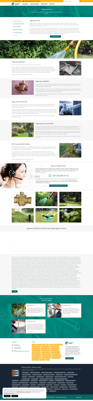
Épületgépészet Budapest (70, 381)
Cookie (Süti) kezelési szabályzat (23, 392)
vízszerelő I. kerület (58, 345)
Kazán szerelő (56, 385)
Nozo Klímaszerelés (63, 388)
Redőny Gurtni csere (49, 377)
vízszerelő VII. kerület (55, 349)
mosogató (39, 345)
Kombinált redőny (70, 373)
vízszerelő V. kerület (36, 349)
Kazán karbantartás (41, 385)
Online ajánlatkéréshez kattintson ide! (58, 185)
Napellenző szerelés (54, 388)
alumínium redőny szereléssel (46, 373)
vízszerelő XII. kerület (46, 353)
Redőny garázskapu (40, 377)
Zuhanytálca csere (30, 332)
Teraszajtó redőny (34, 379)
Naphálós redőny (59, 375)
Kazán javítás (33, 385)
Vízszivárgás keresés (17, 32)
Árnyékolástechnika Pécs (24, 381)
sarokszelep (42, 360)
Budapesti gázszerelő (43, 381)
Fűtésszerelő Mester (34, 383)
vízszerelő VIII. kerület (36, 351)
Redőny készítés (57, 390)
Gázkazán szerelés (61, 383)
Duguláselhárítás (34, 4)
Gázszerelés (51, 381)
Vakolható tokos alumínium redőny (46, 379)
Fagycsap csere (30, 315)
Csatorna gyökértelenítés (18, 23)
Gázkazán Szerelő (70, 383)
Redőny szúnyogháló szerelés (60, 377)
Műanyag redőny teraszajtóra (49, 375)
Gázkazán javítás (42, 383)
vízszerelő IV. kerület (55, 347)
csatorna (34, 345)
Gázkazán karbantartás (52, 383)
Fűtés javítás (14, 383)
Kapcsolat (52, 4)
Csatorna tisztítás (17, 26)
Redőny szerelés (25, 373)
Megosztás (78, 398)
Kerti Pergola (63, 385)
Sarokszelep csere (66, 316)
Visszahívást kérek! (55, 36)
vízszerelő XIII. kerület (55, 353)
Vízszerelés (25, 4)
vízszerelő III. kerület (45, 347)
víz (47, 345)
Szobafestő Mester (73, 390)
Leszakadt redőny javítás (37, 375)
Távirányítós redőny (26, 379)
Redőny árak (24, 377)
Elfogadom (7, 396)
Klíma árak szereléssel (72, 385)
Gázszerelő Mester (25, 385)
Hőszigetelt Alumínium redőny (59, 373)
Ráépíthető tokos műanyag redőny (71, 375)
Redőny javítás (49, 390)
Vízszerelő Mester (69, 359)
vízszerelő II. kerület (36, 347)
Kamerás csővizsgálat (18, 29)
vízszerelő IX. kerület (46, 351)
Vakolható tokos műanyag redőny (61, 379)
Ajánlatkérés (44, 4)
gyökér (44, 345)
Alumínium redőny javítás (35, 373)
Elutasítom (14, 396)
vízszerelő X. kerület (55, 351)
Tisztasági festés (52, 392)
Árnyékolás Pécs (15, 381)
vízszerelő (51, 345)
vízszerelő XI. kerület (36, 353)
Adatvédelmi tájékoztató (9, 393)
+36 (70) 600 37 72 (16, 1)
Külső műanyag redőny (26, 375)
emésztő (47, 360)
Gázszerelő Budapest (16, 385)
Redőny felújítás (32, 377)
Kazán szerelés (49, 385)
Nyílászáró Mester (72, 388)
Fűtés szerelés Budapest (23, 383)
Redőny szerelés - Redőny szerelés (31, 368)
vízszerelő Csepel (35, 360)
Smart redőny (70, 377)
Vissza (15, 35)
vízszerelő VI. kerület (45, 349)
